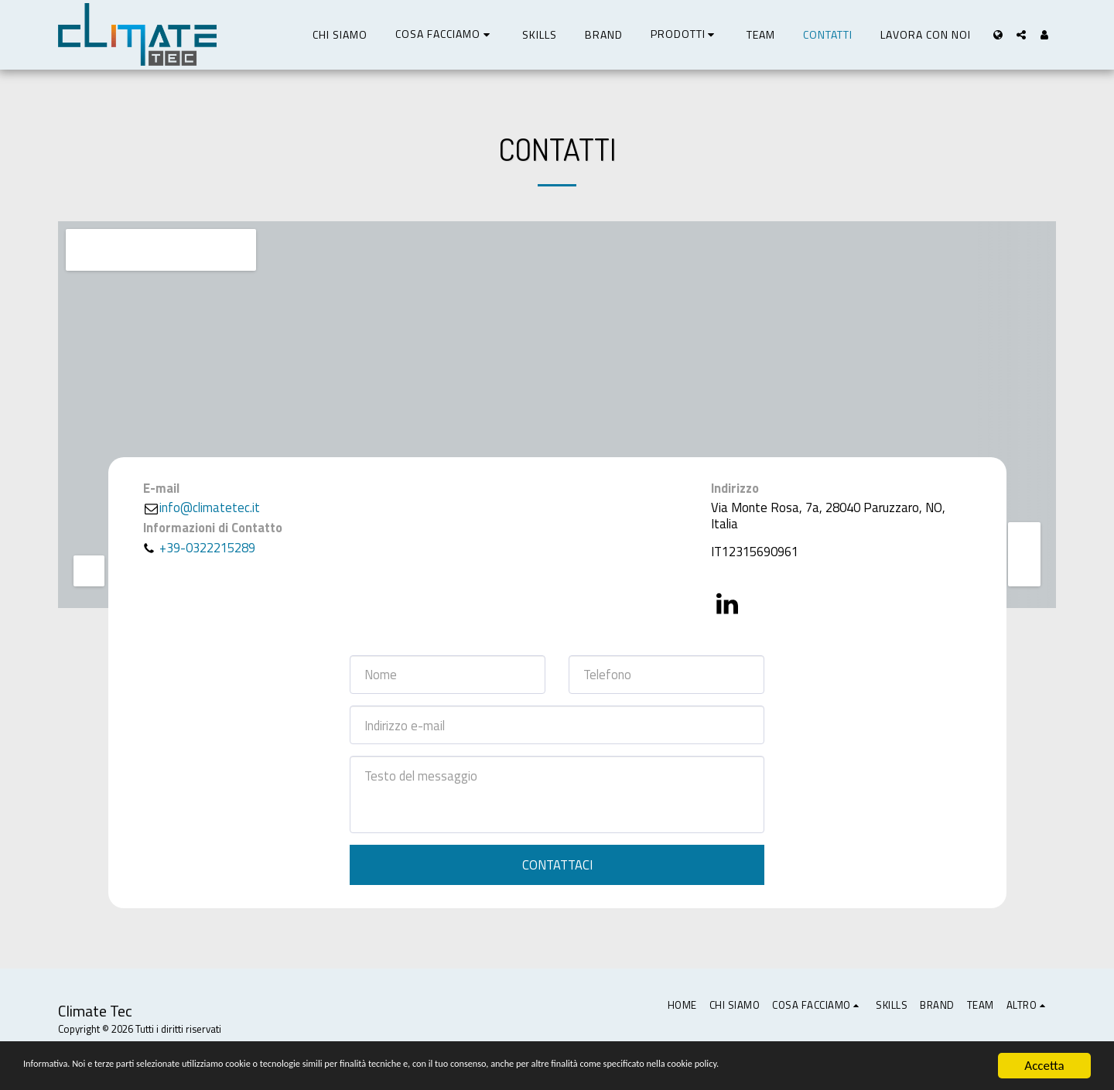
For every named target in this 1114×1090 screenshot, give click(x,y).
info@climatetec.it (201, 507)
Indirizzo (735, 488)
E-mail (161, 488)
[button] (445, 34)
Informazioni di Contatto (212, 528)
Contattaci (557, 864)
